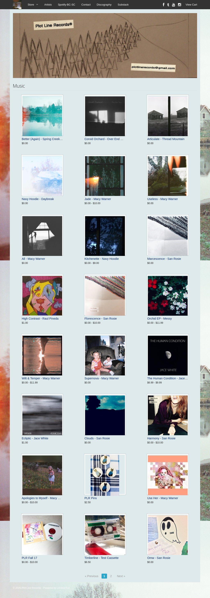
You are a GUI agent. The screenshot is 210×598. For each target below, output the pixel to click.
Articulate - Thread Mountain (165, 139)
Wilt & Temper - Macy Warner (41, 378)
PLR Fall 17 (29, 558)
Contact (86, 4)
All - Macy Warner (33, 258)
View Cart (191, 4)
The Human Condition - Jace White (170, 378)
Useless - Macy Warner (162, 199)
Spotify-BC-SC (66, 4)
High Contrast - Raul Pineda (40, 318)
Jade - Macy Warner (97, 199)
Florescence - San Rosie (100, 318)
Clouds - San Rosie (97, 438)
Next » (121, 576)
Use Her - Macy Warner (162, 498)
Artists (48, 4)
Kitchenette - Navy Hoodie (101, 258)
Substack (123, 4)
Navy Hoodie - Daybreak (38, 199)
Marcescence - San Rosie (164, 258)
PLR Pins (90, 498)
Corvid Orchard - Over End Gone (106, 139)
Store (31, 4)
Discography (104, 4)
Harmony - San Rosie (161, 438)
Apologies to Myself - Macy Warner (44, 498)
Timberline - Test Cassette (101, 558)
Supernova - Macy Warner (101, 378)
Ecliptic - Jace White (35, 438)
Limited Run (63, 588)
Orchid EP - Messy (159, 318)
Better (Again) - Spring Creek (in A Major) (48, 139)
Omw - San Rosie (158, 558)
